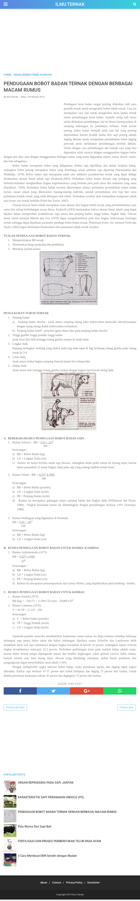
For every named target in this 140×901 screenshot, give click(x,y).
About (40, 884)
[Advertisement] (70, 41)
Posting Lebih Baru (15, 709)
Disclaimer (96, 884)
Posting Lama (126, 709)
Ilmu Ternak (70, 4)
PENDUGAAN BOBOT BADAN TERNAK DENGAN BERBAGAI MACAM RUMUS (67, 813)
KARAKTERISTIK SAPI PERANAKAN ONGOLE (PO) (51, 798)
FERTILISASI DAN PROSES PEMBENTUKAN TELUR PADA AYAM (59, 842)
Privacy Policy (75, 884)
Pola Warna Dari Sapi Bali (34, 828)
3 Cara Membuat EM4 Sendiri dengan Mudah (47, 857)
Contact (55, 884)
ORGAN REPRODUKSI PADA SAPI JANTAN (45, 784)
